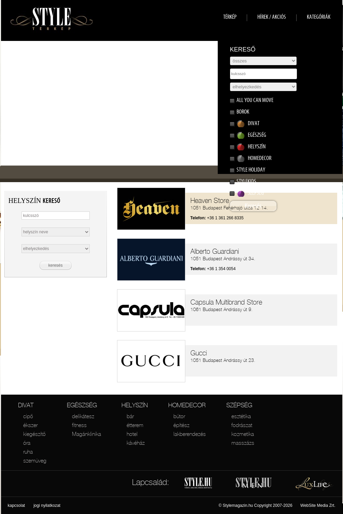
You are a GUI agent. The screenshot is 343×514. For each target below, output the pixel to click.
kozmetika (242, 434)
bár (130, 416)
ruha (28, 452)
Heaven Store (209, 200)
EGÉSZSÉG (82, 405)
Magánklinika (86, 434)
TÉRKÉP (230, 16)
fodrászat (241, 425)
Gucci (198, 353)
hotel (132, 434)
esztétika (241, 416)
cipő (28, 416)
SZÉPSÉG (239, 405)
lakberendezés (189, 434)
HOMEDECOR (186, 405)
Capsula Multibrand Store (226, 302)
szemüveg (34, 460)
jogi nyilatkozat (46, 505)
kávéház (136, 443)
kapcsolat (16, 505)
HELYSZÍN (135, 405)
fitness (79, 425)
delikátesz (83, 416)
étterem (135, 425)
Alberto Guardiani (214, 251)
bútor (179, 416)
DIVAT (25, 405)
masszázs (242, 443)
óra (26, 443)
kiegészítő (34, 434)
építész (181, 425)
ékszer (30, 425)
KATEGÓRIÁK (318, 16)
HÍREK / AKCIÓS (271, 16)
